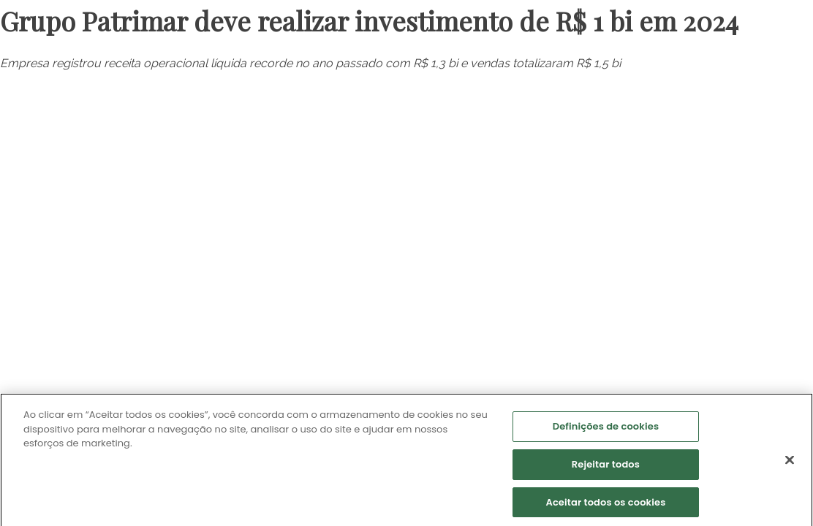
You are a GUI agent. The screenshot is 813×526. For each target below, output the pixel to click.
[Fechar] (790, 462)
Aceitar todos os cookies (605, 504)
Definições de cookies (606, 428)
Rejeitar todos (606, 466)
